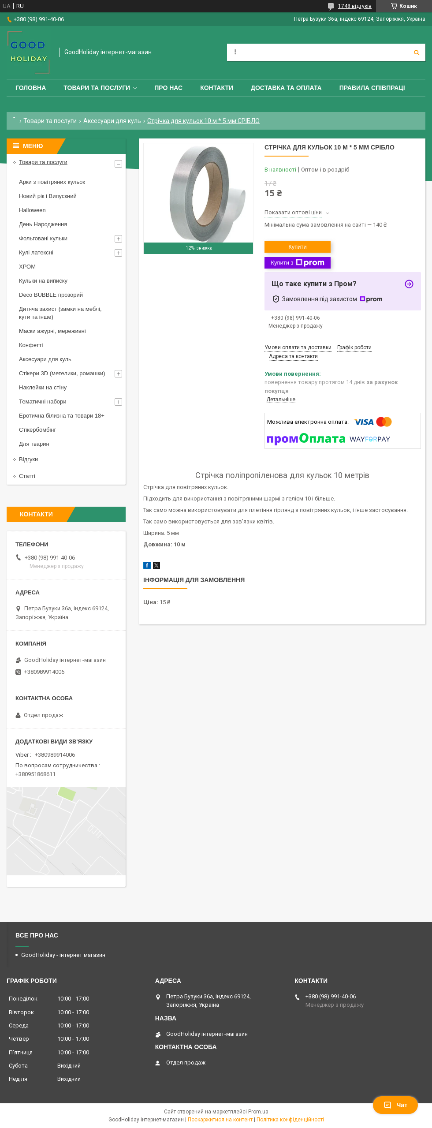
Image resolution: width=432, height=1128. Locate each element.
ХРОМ (27, 266)
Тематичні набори (43, 401)
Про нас (168, 87)
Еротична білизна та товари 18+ (61, 415)
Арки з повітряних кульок (52, 182)
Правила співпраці (372, 87)
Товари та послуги (96, 87)
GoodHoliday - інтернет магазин (63, 955)
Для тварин (34, 444)
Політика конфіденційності (290, 1120)
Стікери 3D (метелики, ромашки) (62, 373)
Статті (27, 476)
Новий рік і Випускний (48, 196)
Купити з (297, 263)
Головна (30, 87)
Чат (395, 1105)
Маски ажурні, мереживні (52, 331)
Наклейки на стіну (43, 387)
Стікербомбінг (37, 429)
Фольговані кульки (43, 238)
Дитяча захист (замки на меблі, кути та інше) (60, 313)
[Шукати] (416, 52)
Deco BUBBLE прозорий (51, 294)
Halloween (32, 210)
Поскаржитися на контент (220, 1120)
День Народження (43, 224)
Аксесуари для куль (112, 120)
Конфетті (31, 345)
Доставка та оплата (286, 87)
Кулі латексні (36, 252)
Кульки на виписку (43, 280)
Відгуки (28, 459)
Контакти (216, 87)
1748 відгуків (355, 6)
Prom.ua (258, 1112)
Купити (297, 246)
